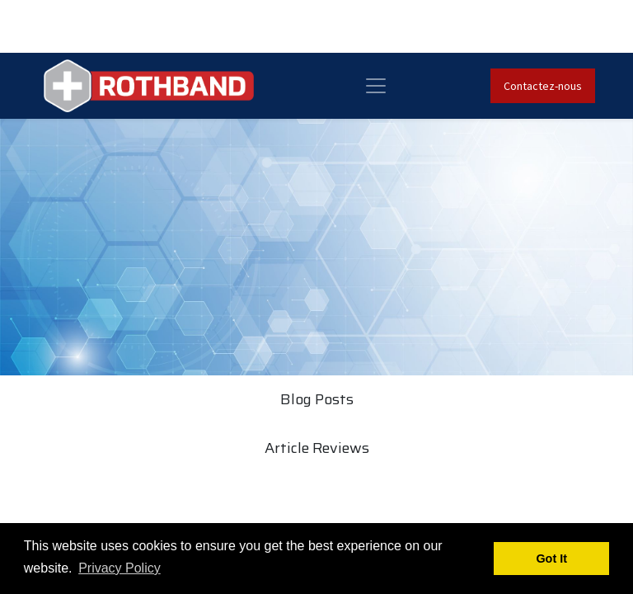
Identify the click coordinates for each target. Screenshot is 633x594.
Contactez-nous (543, 85)
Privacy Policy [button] (119, 568)
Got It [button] (551, 558)
